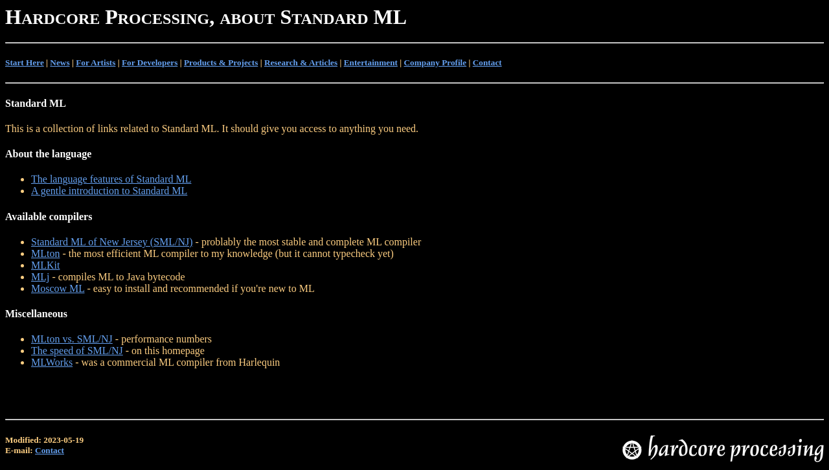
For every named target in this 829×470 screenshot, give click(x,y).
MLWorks (52, 362)
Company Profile (435, 62)
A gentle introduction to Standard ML (109, 190)
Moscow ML (58, 288)
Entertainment (371, 62)
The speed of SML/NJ (77, 350)
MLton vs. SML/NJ (72, 338)
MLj (40, 276)
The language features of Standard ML (111, 179)
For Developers (149, 62)
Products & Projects (221, 62)
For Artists (95, 62)
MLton (45, 253)
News (59, 62)
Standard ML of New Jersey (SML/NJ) (112, 241)
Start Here (24, 62)
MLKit (45, 265)
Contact (487, 62)
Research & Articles (300, 62)
